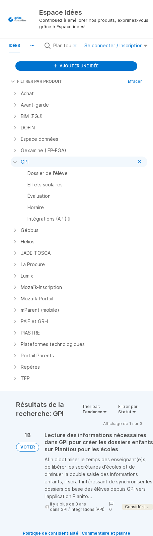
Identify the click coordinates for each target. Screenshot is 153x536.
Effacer (135, 81)
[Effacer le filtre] (76, 46)
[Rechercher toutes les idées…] (62, 46)
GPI (64, 509)
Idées (14, 45)
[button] (32, 46)
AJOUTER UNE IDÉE (76, 65)
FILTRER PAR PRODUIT (36, 81)
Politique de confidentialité (50, 533)
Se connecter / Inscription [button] (116, 45)
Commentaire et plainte (106, 533)
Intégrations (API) (87, 509)
